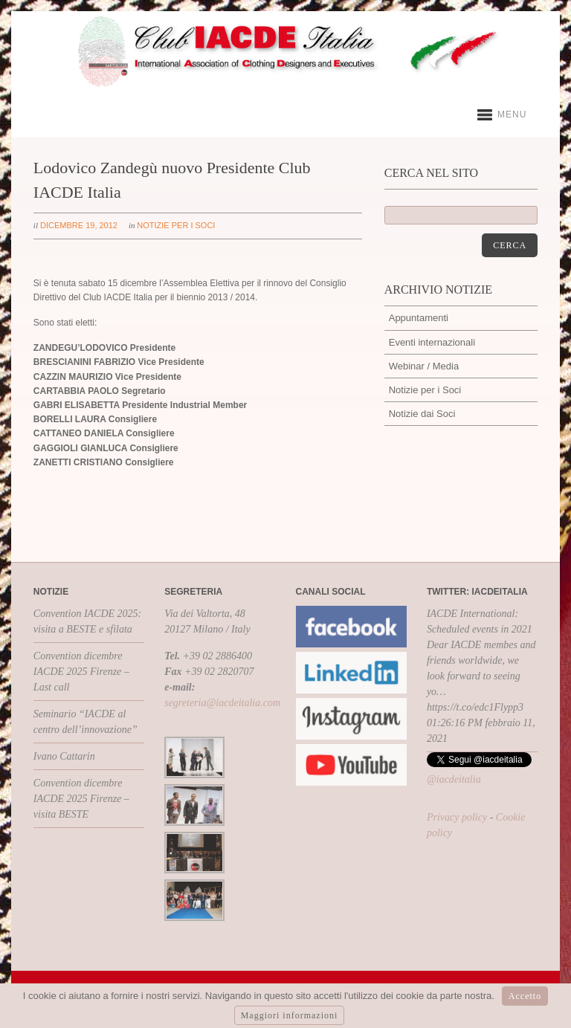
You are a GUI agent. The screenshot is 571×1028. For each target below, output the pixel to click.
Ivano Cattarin (64, 756)
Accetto (525, 996)
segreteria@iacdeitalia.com (222, 702)
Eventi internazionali (432, 342)
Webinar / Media (424, 366)
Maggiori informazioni (289, 1015)
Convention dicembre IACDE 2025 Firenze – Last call (81, 671)
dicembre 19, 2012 (78, 225)
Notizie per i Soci (176, 225)
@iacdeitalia (454, 779)
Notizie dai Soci (422, 413)
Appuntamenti (418, 317)
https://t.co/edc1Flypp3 (475, 707)
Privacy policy (457, 817)
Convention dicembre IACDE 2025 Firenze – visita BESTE (81, 799)
